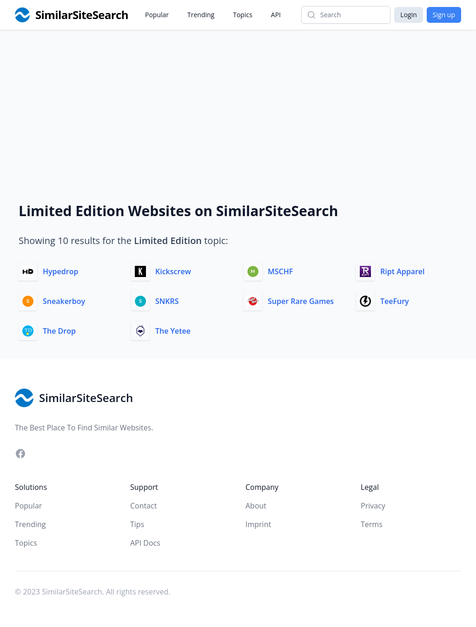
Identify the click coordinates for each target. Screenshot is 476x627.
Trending (200, 14)
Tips (137, 524)
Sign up (444, 14)
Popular (157, 14)
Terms (372, 524)
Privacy (373, 506)
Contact (143, 506)
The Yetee (173, 331)
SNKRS (167, 301)
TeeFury (394, 301)
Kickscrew (173, 271)
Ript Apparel (402, 271)
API (276, 14)
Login (408, 14)
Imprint (258, 524)
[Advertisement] (238, 99)
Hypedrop (60, 271)
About (255, 506)
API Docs (145, 543)
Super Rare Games (301, 301)
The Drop (59, 331)
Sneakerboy (64, 301)
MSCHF (280, 271)
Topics (242, 14)
